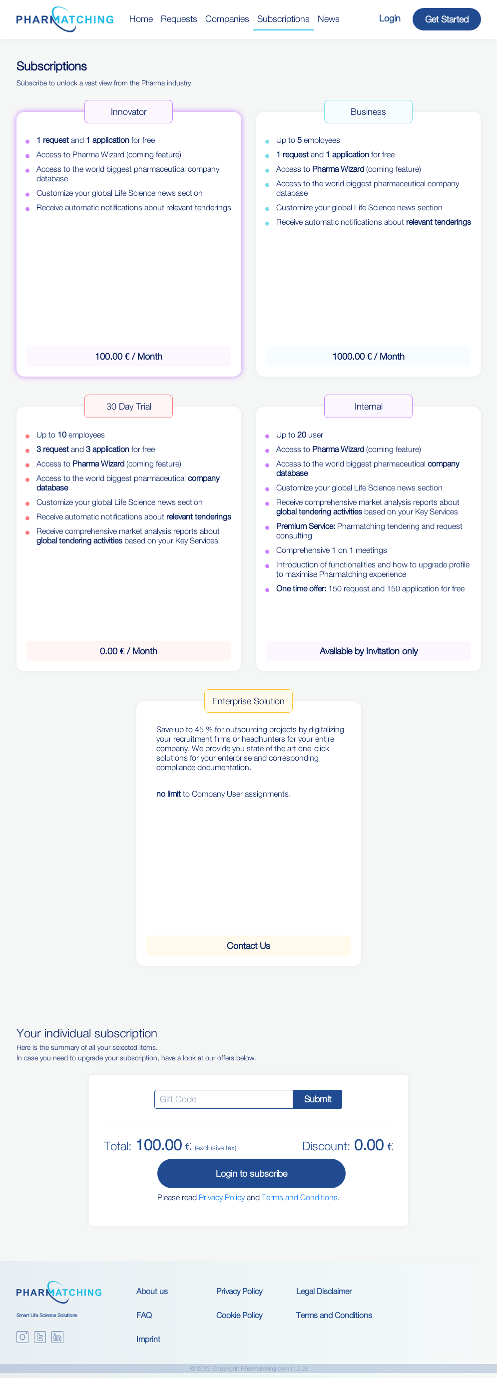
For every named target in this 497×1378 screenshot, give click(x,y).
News (329, 18)
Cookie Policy (239, 1315)
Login (390, 18)
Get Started (447, 19)
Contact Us (248, 945)
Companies (227, 18)
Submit (317, 1099)
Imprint (148, 1339)
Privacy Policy (222, 1197)
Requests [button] (179, 18)
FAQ (144, 1315)
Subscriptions (283, 18)
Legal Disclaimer (324, 1291)
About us (152, 1291)
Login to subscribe (251, 1173)
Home (141, 18)
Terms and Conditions (300, 1197)
